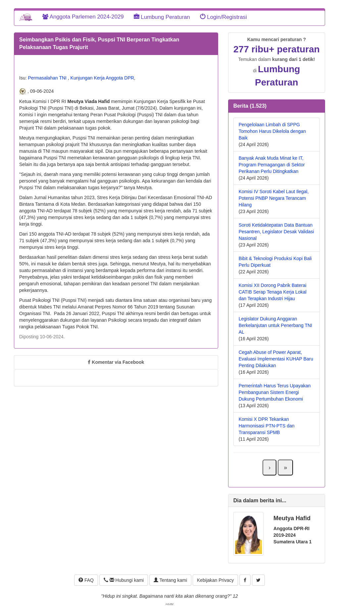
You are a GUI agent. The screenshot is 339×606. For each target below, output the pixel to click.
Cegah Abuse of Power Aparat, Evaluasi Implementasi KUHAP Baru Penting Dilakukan (276, 359)
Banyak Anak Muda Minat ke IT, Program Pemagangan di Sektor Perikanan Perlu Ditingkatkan (272, 164)
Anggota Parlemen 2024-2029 (83, 17)
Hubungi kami (124, 580)
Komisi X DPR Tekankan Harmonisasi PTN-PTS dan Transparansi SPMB (267, 425)
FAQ (86, 580)
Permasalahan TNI (48, 78)
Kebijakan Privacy (215, 580)
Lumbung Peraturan (162, 17)
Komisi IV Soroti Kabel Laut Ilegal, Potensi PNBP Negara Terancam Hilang (274, 198)
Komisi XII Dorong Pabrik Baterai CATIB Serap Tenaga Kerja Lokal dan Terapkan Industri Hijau (273, 292)
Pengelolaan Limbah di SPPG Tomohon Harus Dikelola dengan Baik (272, 131)
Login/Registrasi (223, 17)
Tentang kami (170, 580)
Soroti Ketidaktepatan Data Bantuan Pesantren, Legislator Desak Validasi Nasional (276, 231)
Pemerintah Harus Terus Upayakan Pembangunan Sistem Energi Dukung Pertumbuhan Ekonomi (275, 392)
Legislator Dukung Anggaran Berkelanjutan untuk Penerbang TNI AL (275, 325)
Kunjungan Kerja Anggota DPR (102, 78)
